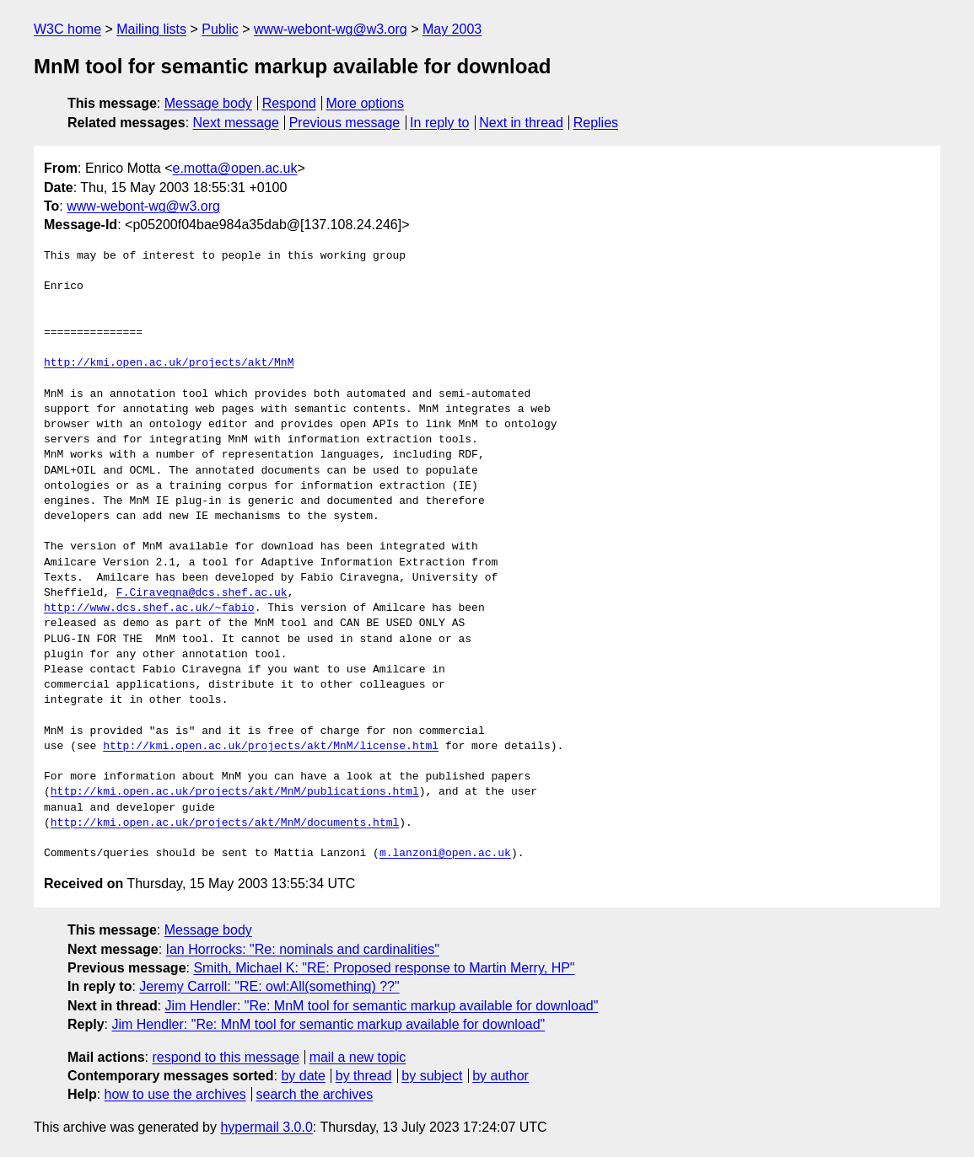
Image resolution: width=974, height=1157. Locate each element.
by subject (431, 1076)
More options (365, 103)
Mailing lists (151, 29)
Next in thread (521, 122)
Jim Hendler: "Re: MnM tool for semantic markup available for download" (382, 1006)
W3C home (67, 29)
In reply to (439, 122)
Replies (595, 122)
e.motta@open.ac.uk (235, 168)
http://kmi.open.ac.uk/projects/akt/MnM (168, 363)
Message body (208, 103)
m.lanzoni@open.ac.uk (445, 853)
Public (220, 29)
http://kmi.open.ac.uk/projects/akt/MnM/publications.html (235, 792)
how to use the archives (175, 1094)
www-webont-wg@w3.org (330, 29)
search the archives (315, 1094)
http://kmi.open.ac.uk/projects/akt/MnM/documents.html (225, 823)
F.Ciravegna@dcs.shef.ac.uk (202, 593)
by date (303, 1076)
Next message (236, 122)
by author (500, 1076)
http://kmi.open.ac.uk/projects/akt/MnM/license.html (271, 746)
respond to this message (225, 1057)
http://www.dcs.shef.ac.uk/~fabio (149, 608)
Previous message (345, 122)
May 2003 (452, 29)
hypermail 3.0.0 (266, 1127)
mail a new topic (357, 1057)
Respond (289, 103)
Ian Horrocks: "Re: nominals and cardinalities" (302, 949)
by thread (364, 1076)
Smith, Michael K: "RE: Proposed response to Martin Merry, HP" (383, 968)
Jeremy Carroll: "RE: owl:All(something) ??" (269, 986)
